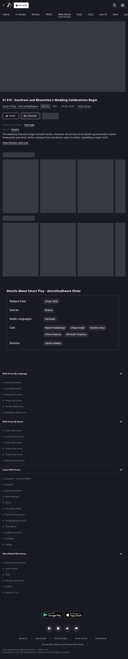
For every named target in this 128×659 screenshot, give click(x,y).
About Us (23, 638)
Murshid (9, 484)
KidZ (79, 14)
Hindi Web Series (13, 382)
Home (6, 14)
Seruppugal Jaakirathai (15, 520)
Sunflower (9, 538)
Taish (7, 574)
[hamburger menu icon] (122, 5)
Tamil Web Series (13, 388)
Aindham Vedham (13, 532)
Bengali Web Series (14, 394)
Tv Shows (21, 14)
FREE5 (49, 14)
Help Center (40, 638)
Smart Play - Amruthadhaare (20, 106)
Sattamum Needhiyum (15, 562)
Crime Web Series (13, 430)
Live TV (103, 14)
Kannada (29, 125)
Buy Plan (21, 5)
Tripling (8, 544)
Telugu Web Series (13, 400)
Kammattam (10, 526)
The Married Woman (14, 580)
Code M (8, 586)
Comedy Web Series (14, 436)
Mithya (8, 502)
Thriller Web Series (14, 454)
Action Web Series (13, 442)
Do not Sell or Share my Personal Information (63, 644)
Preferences (101, 638)
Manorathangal (12, 496)
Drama (15, 129)
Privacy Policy (60, 638)
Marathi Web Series (14, 406)
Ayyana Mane (11, 568)
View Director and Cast (15, 143)
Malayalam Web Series (15, 412)
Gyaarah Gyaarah (13, 490)
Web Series (64, 14)
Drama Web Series (13, 448)
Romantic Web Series (15, 460)
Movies (36, 14)
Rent (115, 14)
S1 (4, 100)
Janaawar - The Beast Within (18, 478)
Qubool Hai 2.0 (12, 592)
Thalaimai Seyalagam (15, 514)
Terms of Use (81, 638)
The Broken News (13, 508)
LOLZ (90, 14)
